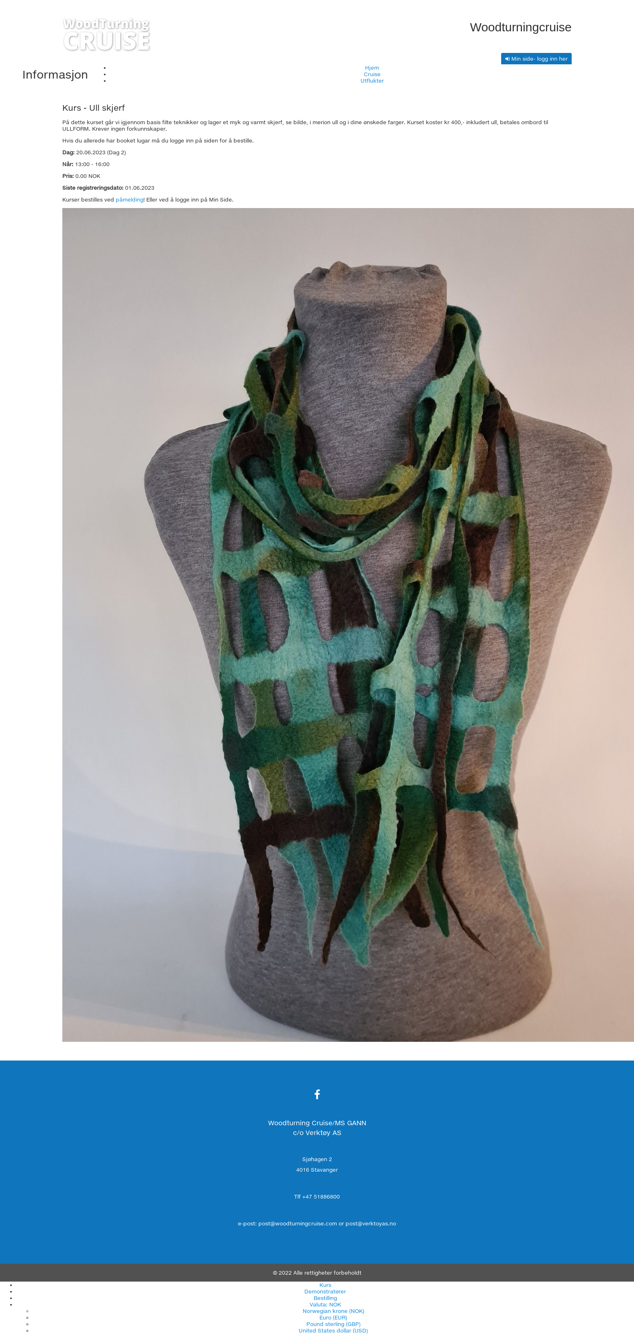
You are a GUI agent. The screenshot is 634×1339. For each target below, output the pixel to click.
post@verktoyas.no (371, 1223)
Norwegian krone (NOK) (333, 1311)
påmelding (129, 199)
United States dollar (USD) (333, 1330)
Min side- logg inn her (536, 58)
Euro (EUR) (333, 1317)
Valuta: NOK (325, 1304)
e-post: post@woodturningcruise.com (287, 1223)
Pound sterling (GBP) (333, 1324)
